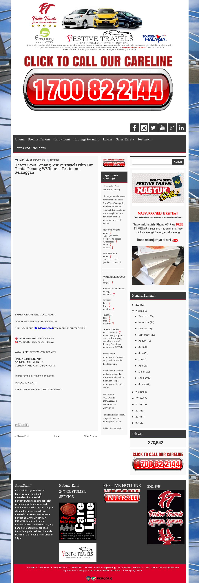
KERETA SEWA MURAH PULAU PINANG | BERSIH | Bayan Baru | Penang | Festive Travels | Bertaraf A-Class (96, 567)
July (140, 347)
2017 (138, 410)
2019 (138, 398)
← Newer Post (21, 436)
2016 (138, 416)
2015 (138, 423)
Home (56, 436)
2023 (138, 311)
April (140, 365)
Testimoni (144, 139)
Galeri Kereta (125, 139)
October (142, 328)
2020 (138, 392)
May (140, 359)
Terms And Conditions (30, 148)
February (143, 378)
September (144, 334)
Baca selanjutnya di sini (154, 240)
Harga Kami (62, 139)
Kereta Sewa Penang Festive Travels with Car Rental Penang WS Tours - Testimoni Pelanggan (54, 169)
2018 (138, 404)
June (141, 353)
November (143, 322)
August (142, 340)
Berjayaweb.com (171, 567)
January (142, 384)
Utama (20, 139)
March (141, 371)
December (143, 316)
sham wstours (37, 159)
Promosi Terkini (39, 139)
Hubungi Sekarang (86, 139)
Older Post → (90, 436)
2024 (138, 304)
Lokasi (107, 139)
